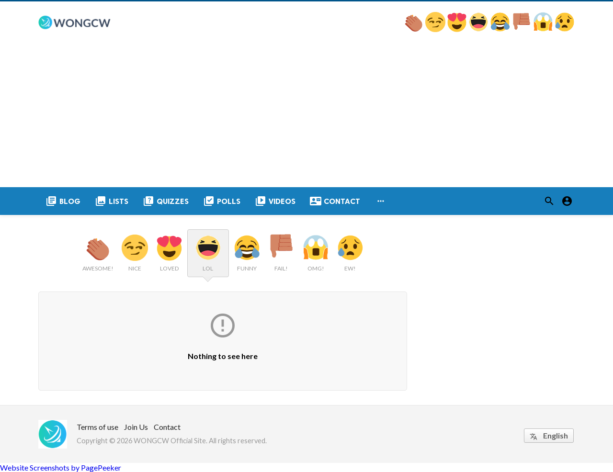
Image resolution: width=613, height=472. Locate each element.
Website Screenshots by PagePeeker (60, 467)
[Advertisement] (306, 115)
